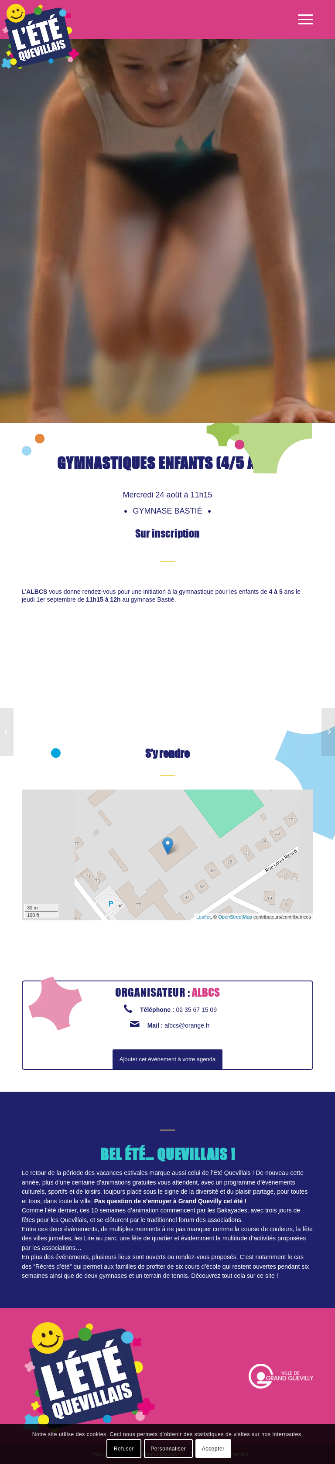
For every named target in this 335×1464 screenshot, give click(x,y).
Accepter (213, 1449)
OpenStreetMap (235, 916)
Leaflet (203, 916)
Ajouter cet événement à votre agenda (167, 1059)
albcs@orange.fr (186, 1025)
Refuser (124, 1449)
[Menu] (303, 19)
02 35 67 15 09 (196, 1009)
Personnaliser (168, 1449)
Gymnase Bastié (168, 511)
